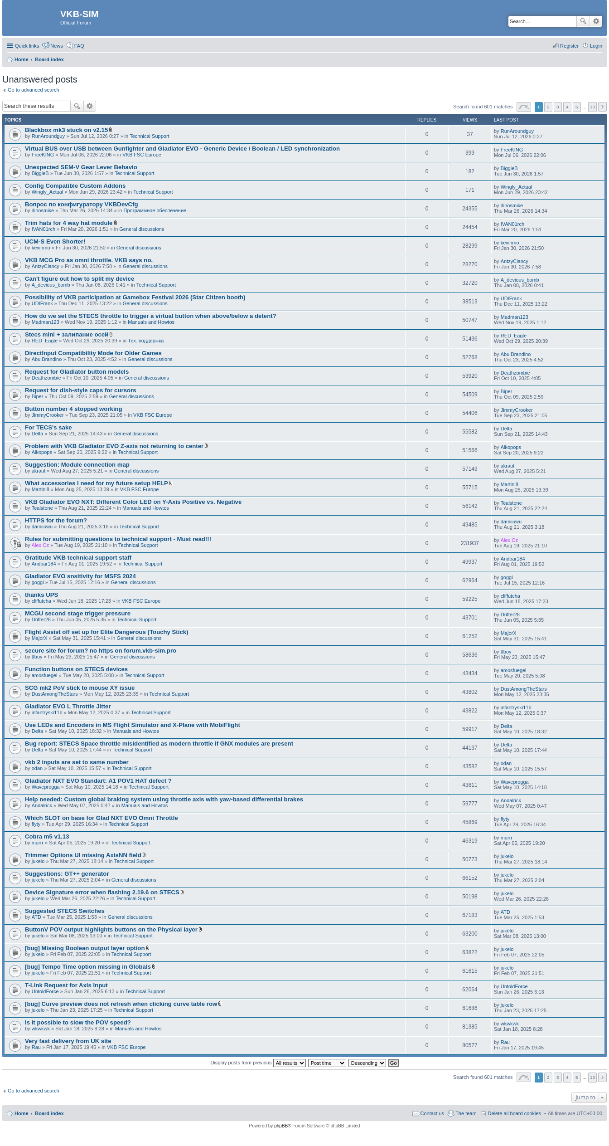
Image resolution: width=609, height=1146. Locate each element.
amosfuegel (45, 675)
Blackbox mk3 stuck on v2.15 (66, 130)
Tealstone (42, 508)
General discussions (141, 229)
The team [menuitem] (465, 1113)
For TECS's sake (48, 427)
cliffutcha (41, 601)
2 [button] (548, 106)
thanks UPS (41, 594)
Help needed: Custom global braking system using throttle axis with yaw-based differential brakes (164, 799)
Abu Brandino (47, 359)
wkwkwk (41, 1028)
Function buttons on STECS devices (76, 669)
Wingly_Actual (47, 192)
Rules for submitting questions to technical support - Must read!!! (118, 539)
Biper (38, 396)
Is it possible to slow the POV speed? (78, 1022)
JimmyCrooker (48, 415)
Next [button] (602, 107)
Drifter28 (41, 619)
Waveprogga (46, 787)
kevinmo (41, 247)
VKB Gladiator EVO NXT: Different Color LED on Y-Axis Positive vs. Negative (133, 501)
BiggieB (40, 173)
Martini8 (40, 489)
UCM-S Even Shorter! (55, 241)
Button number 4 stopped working (73, 408)
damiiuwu (42, 526)
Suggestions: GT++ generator (67, 873)
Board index (49, 1113)
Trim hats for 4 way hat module (68, 222)
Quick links (27, 46)
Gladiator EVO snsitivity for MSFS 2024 (80, 576)
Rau (36, 1047)
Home (21, 1113)
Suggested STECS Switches (65, 910)
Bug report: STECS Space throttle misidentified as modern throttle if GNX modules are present (159, 743)
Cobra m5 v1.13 (47, 836)
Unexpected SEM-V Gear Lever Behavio (81, 167)
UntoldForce (45, 991)
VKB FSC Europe (141, 154)
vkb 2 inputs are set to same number (77, 762)
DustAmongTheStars (55, 694)
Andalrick (42, 805)
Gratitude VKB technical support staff (78, 557)
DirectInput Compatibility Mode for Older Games (93, 353)
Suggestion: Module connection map (77, 464)
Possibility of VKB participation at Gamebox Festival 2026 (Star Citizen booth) (135, 297)
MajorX (40, 638)
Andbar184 (44, 563)
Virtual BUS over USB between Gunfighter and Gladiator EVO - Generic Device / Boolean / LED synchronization (182, 148)
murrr (38, 842)
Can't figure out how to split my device (79, 278)
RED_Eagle (45, 340)
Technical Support (149, 136)
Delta (38, 433)
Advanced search (596, 21)
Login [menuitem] (596, 46)
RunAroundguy (48, 136)
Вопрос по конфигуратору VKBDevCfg (81, 204)
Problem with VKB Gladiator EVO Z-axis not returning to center (114, 446)
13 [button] (592, 106)
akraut (39, 470)
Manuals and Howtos (151, 322)
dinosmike (43, 210)
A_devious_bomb (51, 285)
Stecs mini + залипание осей (66, 334)
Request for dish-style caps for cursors (80, 390)
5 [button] (576, 106)
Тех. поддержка (146, 340)
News (56, 46)
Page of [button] (524, 107)
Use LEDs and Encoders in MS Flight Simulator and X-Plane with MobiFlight (132, 725)
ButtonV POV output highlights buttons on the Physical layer (111, 929)
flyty (36, 824)
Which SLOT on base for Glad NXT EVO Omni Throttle (101, 817)
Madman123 (45, 322)
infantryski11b (47, 712)
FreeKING (43, 154)
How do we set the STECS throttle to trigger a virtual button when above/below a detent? (150, 315)
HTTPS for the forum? (56, 520)
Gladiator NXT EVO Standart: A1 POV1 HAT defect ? (98, 780)
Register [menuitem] (569, 46)
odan (37, 768)
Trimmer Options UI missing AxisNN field (83, 855)
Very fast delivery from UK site (68, 1041)
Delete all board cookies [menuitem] (514, 1113)
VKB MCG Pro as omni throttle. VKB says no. (89, 260)
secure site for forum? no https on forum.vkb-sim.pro (100, 650)
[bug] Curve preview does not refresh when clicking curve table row (121, 1003)
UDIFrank (42, 303)
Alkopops (42, 452)
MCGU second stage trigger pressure (77, 613)
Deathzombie (46, 377)
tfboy (37, 656)
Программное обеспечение (155, 210)
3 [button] (557, 106)
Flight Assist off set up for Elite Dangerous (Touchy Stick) (106, 632)
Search (583, 21)
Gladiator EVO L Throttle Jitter (68, 706)
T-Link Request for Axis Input (66, 985)
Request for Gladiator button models (77, 371)
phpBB (281, 1125)
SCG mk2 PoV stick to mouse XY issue (80, 687)
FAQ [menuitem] (79, 46)
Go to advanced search (33, 90)
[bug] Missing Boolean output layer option (85, 948)
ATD (36, 917)
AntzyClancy (45, 266)
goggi (38, 582)
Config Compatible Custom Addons (75, 185)
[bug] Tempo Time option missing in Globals (88, 966)
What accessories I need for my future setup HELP (96, 483)
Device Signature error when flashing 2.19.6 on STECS (102, 892)
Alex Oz (40, 545)
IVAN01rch (43, 229)
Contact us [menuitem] (432, 1113)
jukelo (38, 861)
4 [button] (567, 106)
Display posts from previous (257, 1062)
